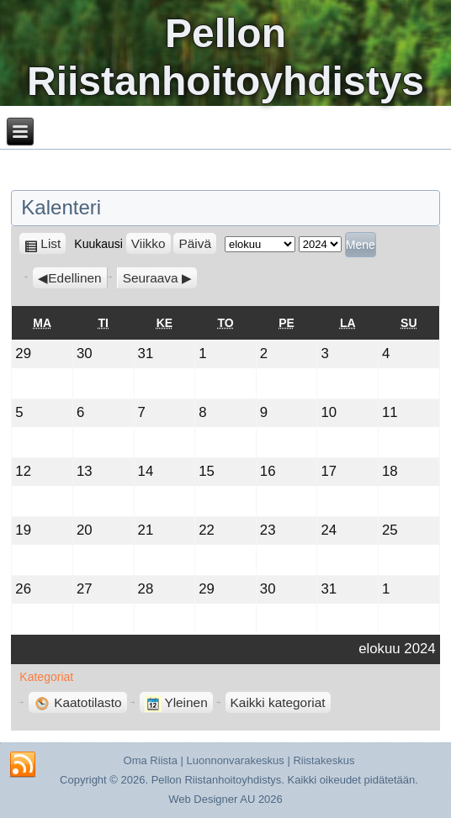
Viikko (148, 243)
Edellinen (74, 278)
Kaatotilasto (77, 702)
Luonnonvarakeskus (235, 760)
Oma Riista (151, 760)
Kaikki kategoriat (278, 702)
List (53, 243)
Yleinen (176, 702)
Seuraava (150, 278)
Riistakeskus (323, 760)
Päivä (194, 243)
